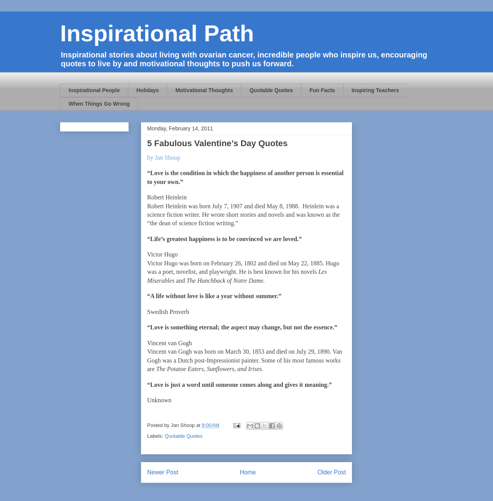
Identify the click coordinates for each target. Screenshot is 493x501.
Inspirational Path (157, 33)
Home (248, 472)
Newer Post (162, 472)
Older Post (331, 472)
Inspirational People (94, 90)
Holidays (147, 90)
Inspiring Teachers (375, 90)
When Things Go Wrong (99, 104)
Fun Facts (322, 90)
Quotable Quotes (271, 90)
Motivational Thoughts (204, 90)
